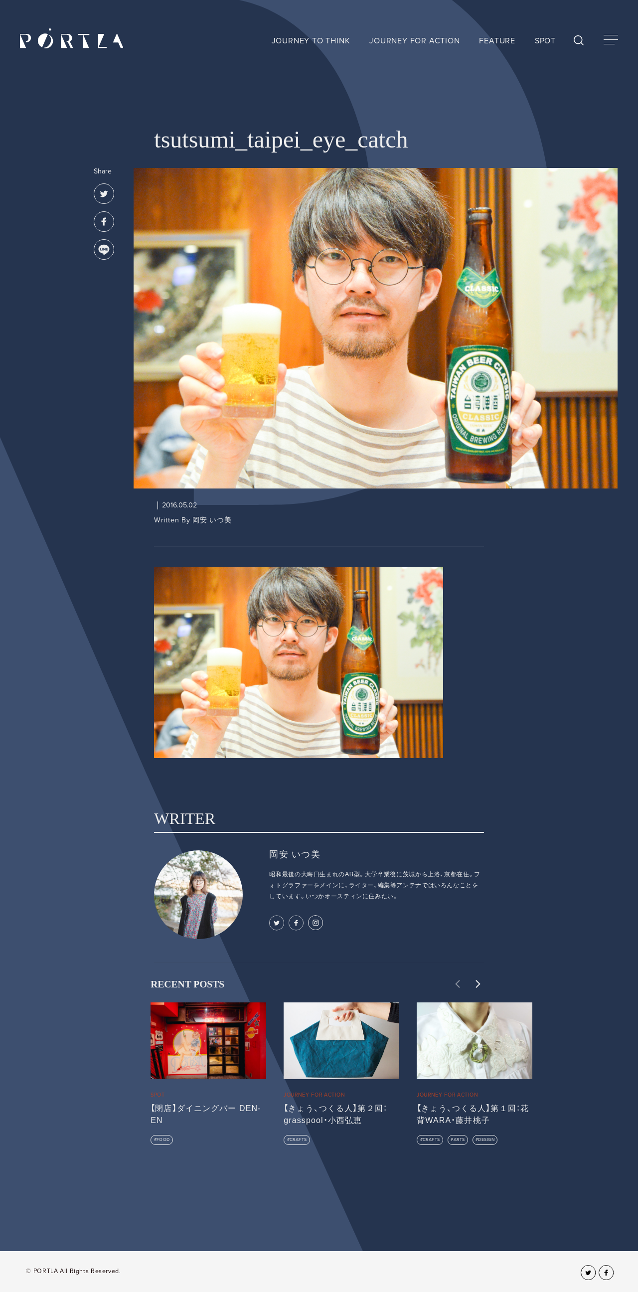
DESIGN (486, 1139)
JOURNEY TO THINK (311, 41)
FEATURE (497, 41)
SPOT (545, 41)
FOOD (163, 1139)
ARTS (459, 1139)
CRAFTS (298, 1139)
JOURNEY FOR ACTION (414, 41)
